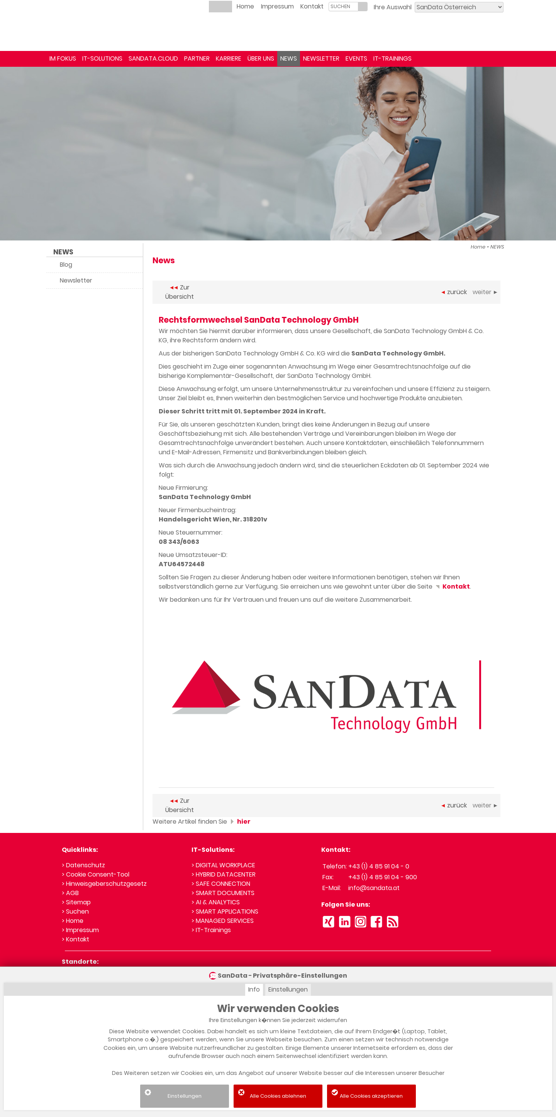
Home (245, 6)
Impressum (277, 6)
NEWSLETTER (321, 58)
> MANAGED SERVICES (223, 920)
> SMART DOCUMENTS (223, 893)
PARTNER (197, 58)
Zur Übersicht (179, 292)
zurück (454, 292)
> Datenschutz (83, 865)
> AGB (70, 893)
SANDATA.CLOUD (153, 58)
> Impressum (80, 930)
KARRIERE (228, 58)
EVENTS (356, 58)
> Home (72, 920)
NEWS (288, 58)
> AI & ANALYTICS (216, 902)
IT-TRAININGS (392, 58)
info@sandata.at (374, 887)
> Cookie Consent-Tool (95, 874)
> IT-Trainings (211, 930)
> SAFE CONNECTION (221, 883)
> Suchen (75, 911)
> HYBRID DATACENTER (224, 874)
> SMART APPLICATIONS (225, 911)
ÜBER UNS (260, 58)
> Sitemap (76, 902)
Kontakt (312, 6)
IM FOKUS (62, 58)
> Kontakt (75, 939)
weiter (485, 292)
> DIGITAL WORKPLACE (223, 865)
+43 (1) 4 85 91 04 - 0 (378, 866)
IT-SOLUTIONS (102, 58)
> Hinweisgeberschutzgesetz (104, 883)
